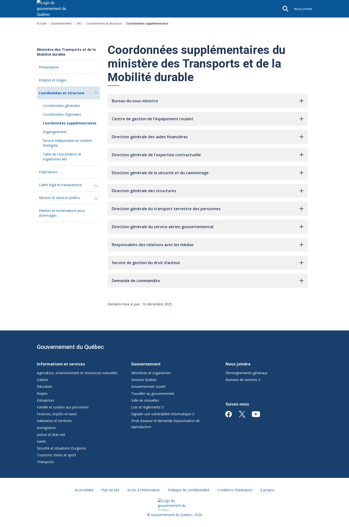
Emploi (42, 393)
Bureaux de (243, 379)
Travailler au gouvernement (152, 393)
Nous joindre (303, 9)
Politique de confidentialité (188, 490)
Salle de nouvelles (145, 400)
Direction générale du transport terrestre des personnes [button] (166, 208)
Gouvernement (61, 23)
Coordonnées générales (61, 105)
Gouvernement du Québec (70, 347)
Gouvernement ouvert (148, 386)
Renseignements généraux (246, 373)
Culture (42, 379)
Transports (45, 461)
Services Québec (144, 379)
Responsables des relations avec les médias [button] (153, 244)
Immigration (46, 427)
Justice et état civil (51, 434)
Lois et (147, 407)
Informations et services (61, 364)
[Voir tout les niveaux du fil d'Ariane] (79, 24)
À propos (267, 490)
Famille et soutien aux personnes (63, 407)
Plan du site (110, 490)
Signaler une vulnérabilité (162, 414)
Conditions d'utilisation (235, 490)
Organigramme (54, 132)
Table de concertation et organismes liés (62, 156)
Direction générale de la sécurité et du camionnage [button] (160, 172)
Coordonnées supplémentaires (69, 123)
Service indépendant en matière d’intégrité (67, 143)
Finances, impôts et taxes (57, 414)
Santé (41, 441)
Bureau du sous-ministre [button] (135, 101)
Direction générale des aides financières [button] (150, 136)
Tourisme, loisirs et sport (56, 455)
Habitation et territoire (54, 420)
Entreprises (45, 400)
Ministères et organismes (151, 373)
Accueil (42, 23)
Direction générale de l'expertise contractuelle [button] (156, 154)
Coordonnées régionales (62, 114)
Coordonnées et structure (104, 23)
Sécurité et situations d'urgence (61, 448)
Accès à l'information (143, 490)
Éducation (44, 386)
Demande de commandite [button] (136, 280)
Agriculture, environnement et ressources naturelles (77, 373)
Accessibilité (84, 490)
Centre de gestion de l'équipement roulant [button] (152, 118)
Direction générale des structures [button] (144, 190)
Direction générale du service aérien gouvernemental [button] (162, 226)
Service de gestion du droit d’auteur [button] (146, 262)
